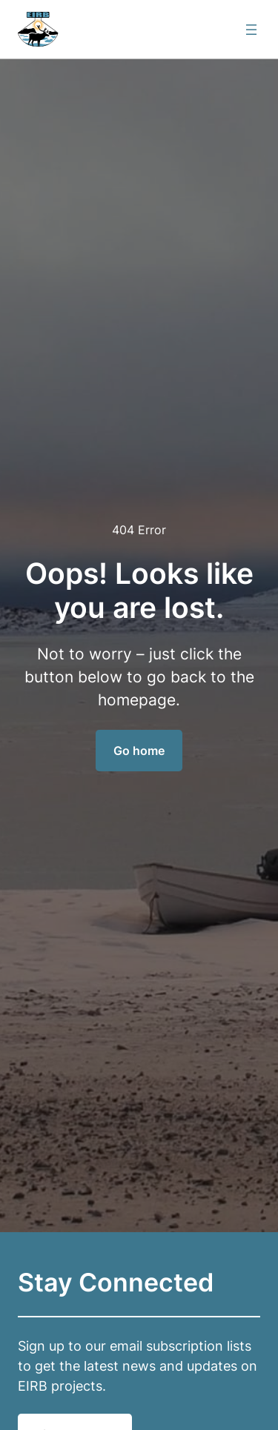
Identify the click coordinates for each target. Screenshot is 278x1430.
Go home (139, 750)
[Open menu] (251, 30)
